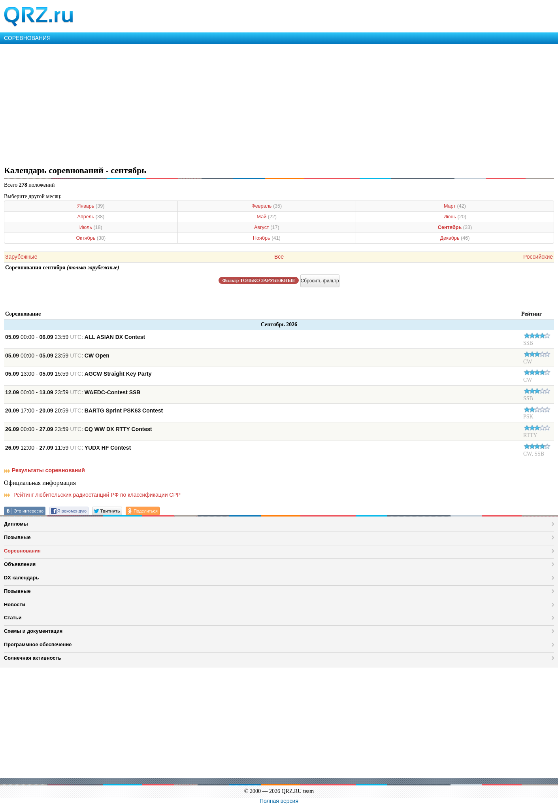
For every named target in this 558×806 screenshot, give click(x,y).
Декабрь (454, 238)
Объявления (20, 564)
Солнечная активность (32, 658)
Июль (90, 227)
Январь (90, 206)
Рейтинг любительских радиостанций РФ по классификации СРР (92, 495)
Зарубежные (21, 257)
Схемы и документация (33, 631)
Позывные (17, 537)
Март (455, 206)
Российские (538, 257)
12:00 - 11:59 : (68, 448)
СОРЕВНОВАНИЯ (27, 38)
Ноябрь (267, 238)
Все (279, 257)
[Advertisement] (237, 103)
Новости (14, 604)
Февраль (266, 206)
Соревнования (22, 551)
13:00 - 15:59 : (78, 374)
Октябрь (91, 238)
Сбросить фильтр (320, 281)
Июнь (454, 216)
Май (267, 216)
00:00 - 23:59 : (75, 337)
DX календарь (21, 578)
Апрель (90, 216)
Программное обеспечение (38, 644)
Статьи (13, 618)
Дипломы (16, 524)
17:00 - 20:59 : (84, 410)
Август (266, 227)
